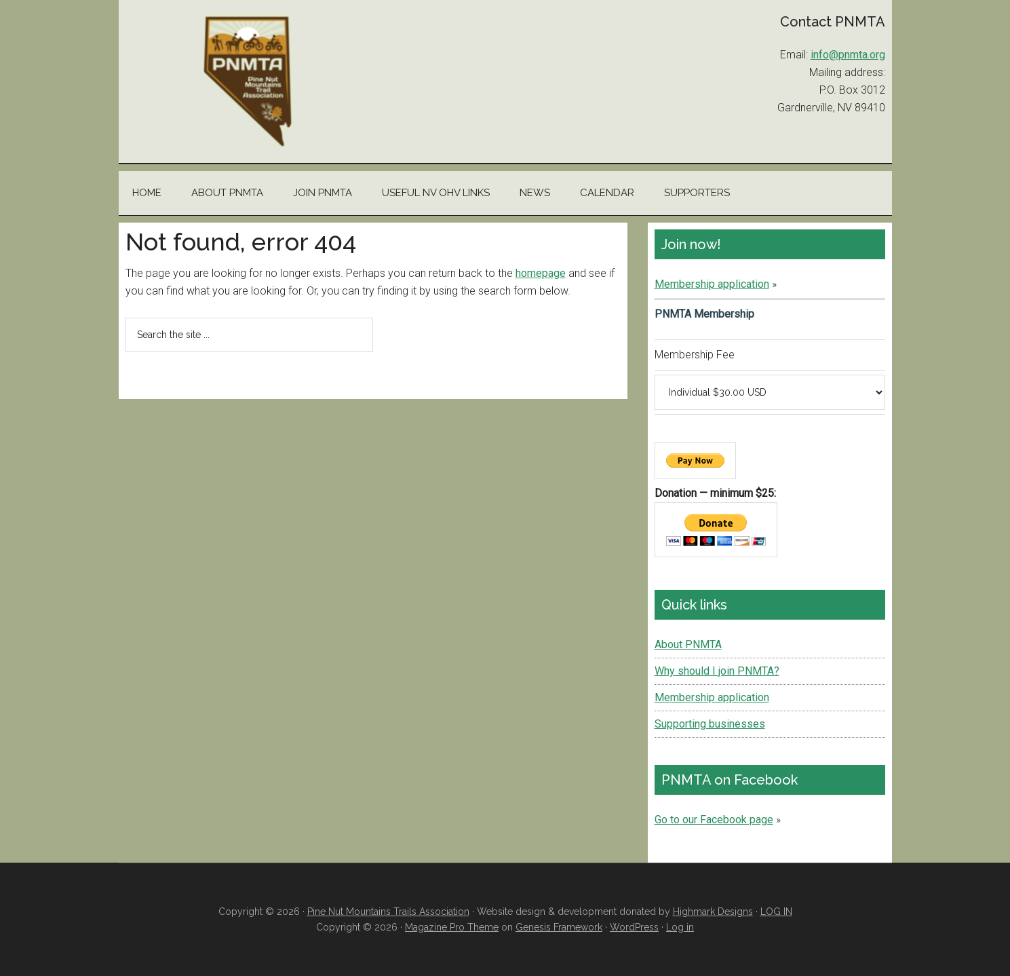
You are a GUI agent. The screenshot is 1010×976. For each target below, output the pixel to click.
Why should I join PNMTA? (717, 670)
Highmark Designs (713, 911)
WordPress (634, 927)
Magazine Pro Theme (452, 927)
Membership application (712, 284)
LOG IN (776, 911)
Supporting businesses (710, 723)
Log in (680, 927)
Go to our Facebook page (714, 819)
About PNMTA (688, 644)
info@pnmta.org (848, 54)
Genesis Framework (559, 927)
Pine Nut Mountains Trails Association (247, 81)
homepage (541, 273)
